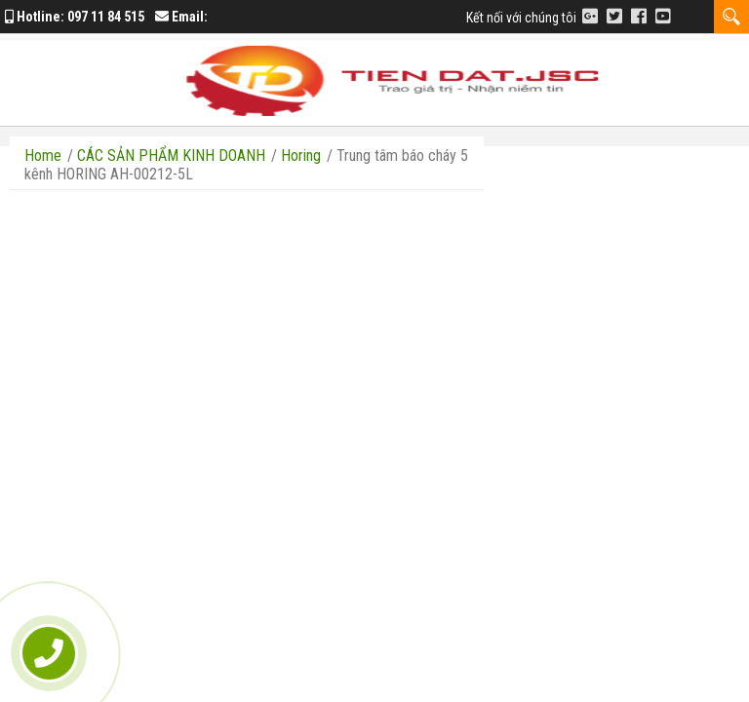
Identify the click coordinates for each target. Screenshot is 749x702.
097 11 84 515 (105, 16)
